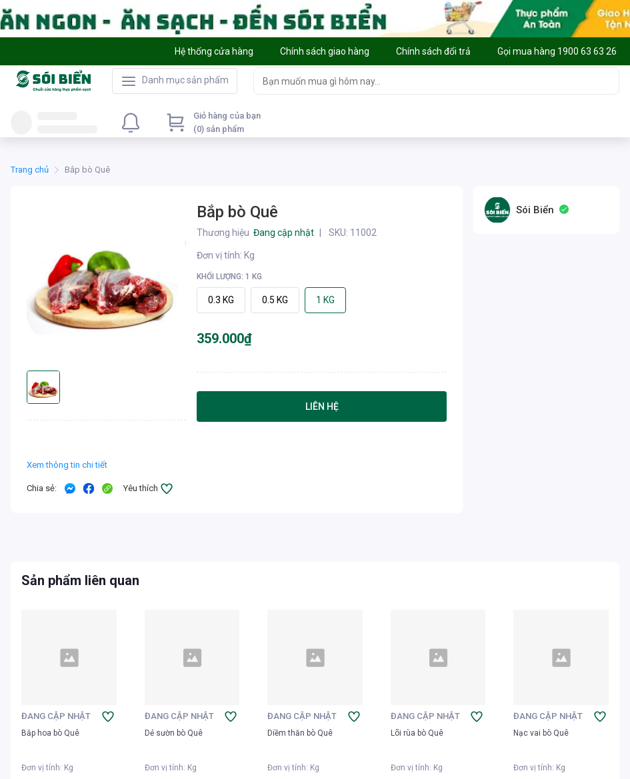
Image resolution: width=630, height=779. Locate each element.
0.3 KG (221, 300)
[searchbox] (424, 81)
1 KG (325, 300)
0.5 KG (275, 300)
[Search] (606, 81)
